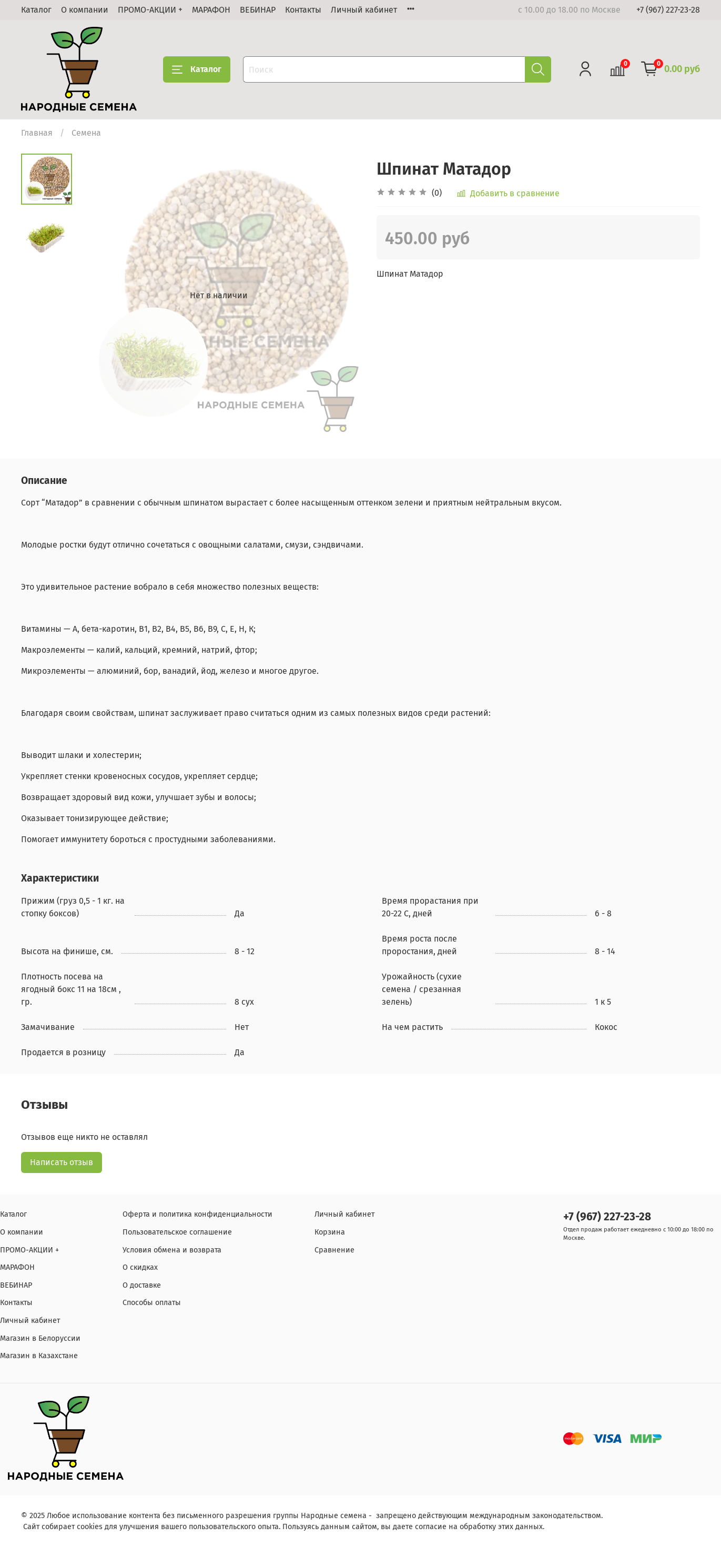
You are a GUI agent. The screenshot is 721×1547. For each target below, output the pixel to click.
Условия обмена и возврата (172, 1250)
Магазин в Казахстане (39, 1355)
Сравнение (334, 1250)
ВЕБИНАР (258, 10)
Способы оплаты (152, 1302)
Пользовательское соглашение (177, 1232)
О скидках (140, 1267)
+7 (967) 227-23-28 (668, 10)
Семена (86, 133)
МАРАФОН (211, 10)
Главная (37, 133)
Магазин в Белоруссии (40, 1338)
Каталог (36, 10)
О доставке (142, 1285)
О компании (84, 10)
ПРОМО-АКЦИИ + (150, 10)
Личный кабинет (364, 10)
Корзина (329, 1232)
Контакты (303, 10)
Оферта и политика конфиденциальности (197, 1214)
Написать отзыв (61, 1162)
